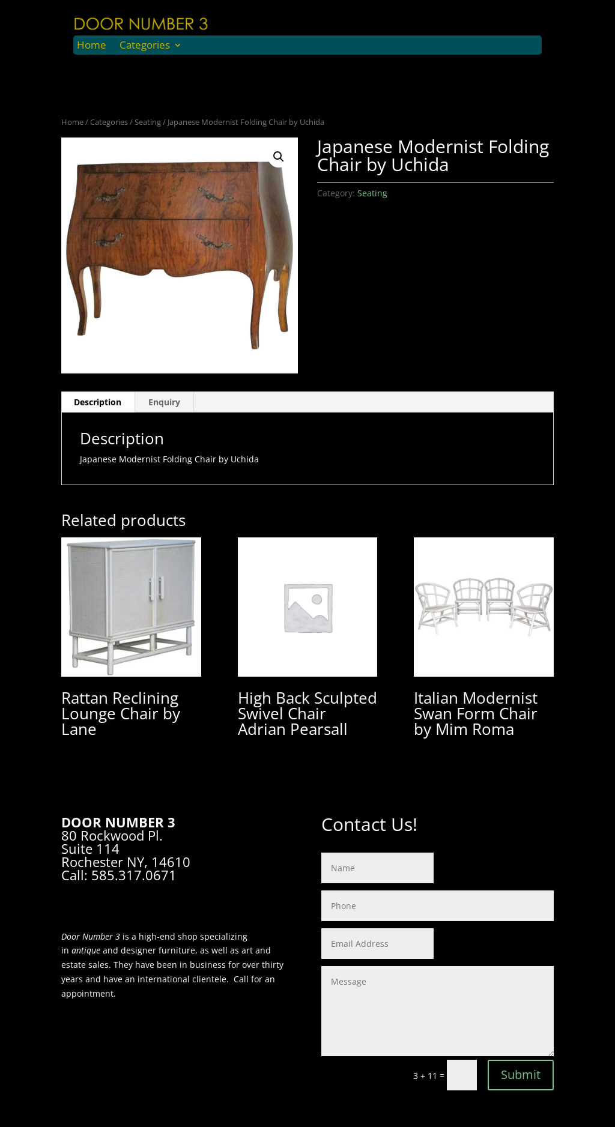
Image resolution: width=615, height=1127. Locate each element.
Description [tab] (97, 402)
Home (91, 46)
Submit (521, 1074)
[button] (278, 157)
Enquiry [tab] (164, 402)
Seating (148, 121)
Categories (145, 46)
